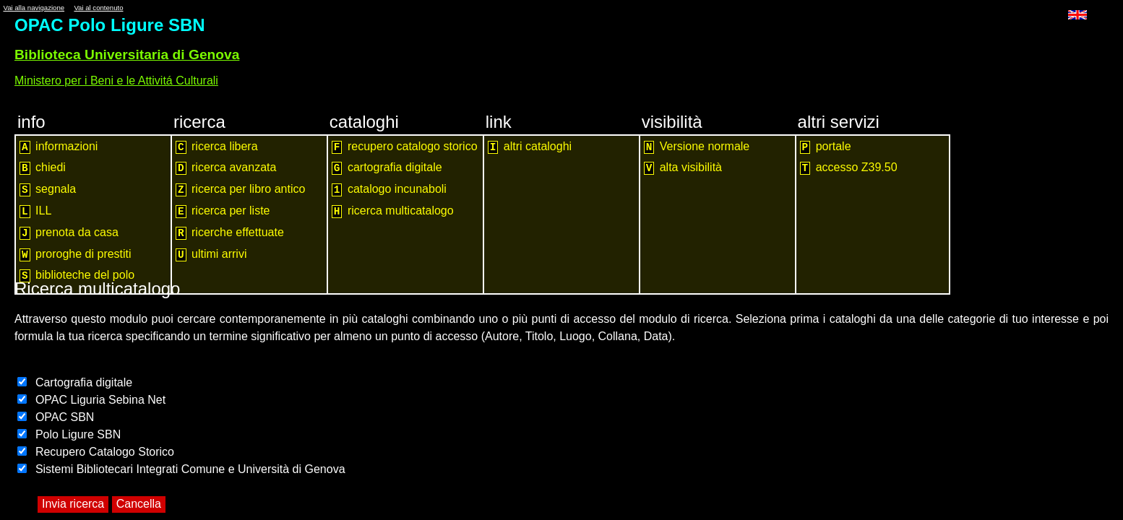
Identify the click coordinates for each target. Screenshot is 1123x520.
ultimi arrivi (211, 254)
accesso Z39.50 (849, 168)
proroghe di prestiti (76, 254)
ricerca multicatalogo (393, 211)
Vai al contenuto (98, 8)
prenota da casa (69, 233)
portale (825, 147)
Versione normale (697, 147)
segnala (48, 189)
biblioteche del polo (77, 275)
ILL (35, 211)
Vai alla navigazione (33, 8)
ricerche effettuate (230, 233)
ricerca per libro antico (241, 189)
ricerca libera (217, 147)
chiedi (43, 168)
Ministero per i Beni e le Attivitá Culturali (116, 80)
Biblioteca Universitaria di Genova (126, 54)
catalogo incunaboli (389, 189)
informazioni (59, 147)
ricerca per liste (223, 211)
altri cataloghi (530, 147)
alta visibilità (683, 168)
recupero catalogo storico (405, 147)
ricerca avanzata (226, 168)
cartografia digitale (387, 168)
